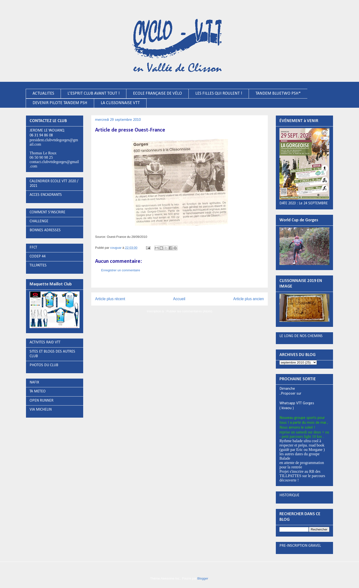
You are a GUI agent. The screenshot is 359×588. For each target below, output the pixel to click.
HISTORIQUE (289, 495)
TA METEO (38, 391)
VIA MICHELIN (41, 410)
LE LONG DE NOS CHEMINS (301, 336)
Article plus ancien (248, 299)
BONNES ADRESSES (45, 230)
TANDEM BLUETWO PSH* (278, 93)
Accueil (179, 299)
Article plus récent (110, 299)
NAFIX (34, 382)
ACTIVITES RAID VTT (45, 342)
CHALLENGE (39, 221)
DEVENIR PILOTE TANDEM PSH (60, 103)
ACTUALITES (43, 93)
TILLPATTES (38, 265)
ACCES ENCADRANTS (46, 195)
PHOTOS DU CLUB (44, 365)
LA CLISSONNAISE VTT (120, 103)
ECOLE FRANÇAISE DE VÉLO (157, 93)
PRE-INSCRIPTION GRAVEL (300, 546)
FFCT (33, 247)
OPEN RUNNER (41, 401)
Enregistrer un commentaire (120, 270)
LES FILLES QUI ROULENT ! (218, 93)
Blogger (202, 578)
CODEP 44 (38, 256)
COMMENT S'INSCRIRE (47, 212)
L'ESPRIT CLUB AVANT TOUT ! (93, 93)
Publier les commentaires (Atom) (189, 311)
